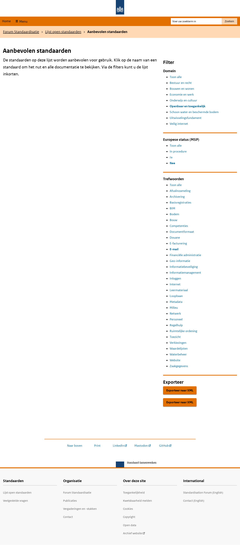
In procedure (178, 151)
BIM (172, 208)
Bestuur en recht (181, 83)
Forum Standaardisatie (21, 32)
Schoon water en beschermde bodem (194, 112)
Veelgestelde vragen (15, 500)
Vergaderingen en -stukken (80, 509)
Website (175, 360)
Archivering (177, 197)
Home (6, 21)
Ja (171, 157)
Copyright (129, 517)
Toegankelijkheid (134, 492)
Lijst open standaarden (63, 32)
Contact (68, 517)
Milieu (174, 308)
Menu (23, 21)
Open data (129, 525)
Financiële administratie (185, 255)
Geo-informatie (180, 261)
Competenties (179, 226)
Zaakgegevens (179, 366)
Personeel (176, 319)
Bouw (173, 220)
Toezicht (175, 337)
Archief (134, 533)
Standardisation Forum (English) (203, 492)
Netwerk (175, 313)
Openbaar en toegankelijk (187, 106)
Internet (175, 284)
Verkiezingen (178, 343)
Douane (175, 238)
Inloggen (175, 278)
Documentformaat (182, 232)
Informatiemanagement (185, 273)
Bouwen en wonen (182, 89)
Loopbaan (176, 296)
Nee (172, 163)
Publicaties (70, 500)
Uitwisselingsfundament (185, 118)
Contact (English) (193, 500)
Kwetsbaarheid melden (137, 500)
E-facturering (178, 243)
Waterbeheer (178, 354)
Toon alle (176, 77)
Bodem (174, 214)
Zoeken (229, 21)
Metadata (176, 302)
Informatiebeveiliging (184, 267)
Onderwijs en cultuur (183, 100)
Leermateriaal (179, 290)
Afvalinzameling (180, 191)
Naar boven (74, 446)
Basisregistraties (180, 202)
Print (97, 446)
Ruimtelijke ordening (183, 331)
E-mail (174, 249)
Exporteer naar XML (179, 390)
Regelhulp (176, 325)
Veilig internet (179, 124)
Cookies (128, 509)
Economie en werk (182, 94)
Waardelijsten (179, 349)
